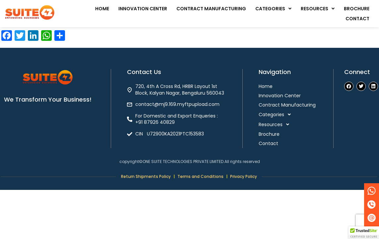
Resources (318, 8)
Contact (357, 18)
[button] (273, 9)
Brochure (356, 8)
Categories (273, 8)
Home (102, 8)
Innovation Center (142, 8)
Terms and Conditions (200, 176)
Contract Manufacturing (211, 8)
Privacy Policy (243, 176)
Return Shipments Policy (146, 176)
